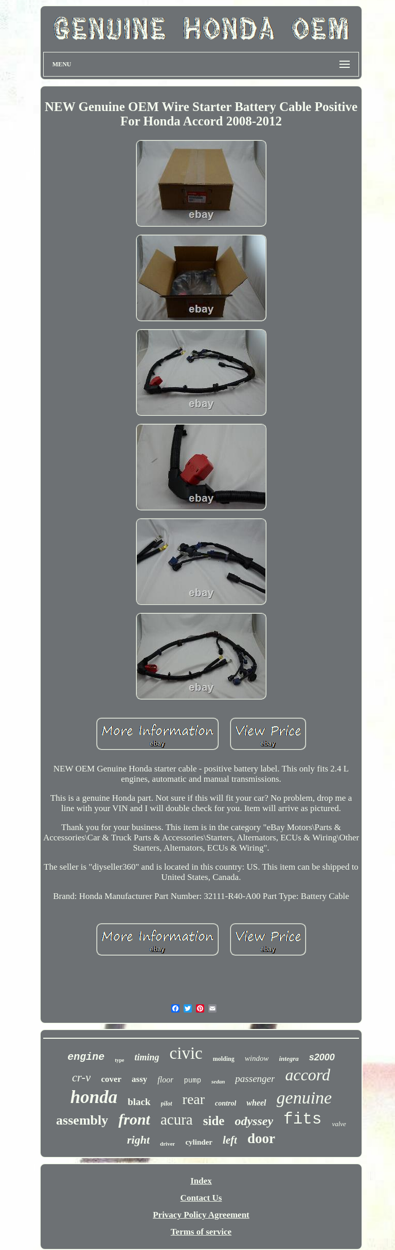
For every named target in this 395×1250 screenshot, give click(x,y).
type (119, 1060)
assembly (82, 1120)
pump (192, 1080)
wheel (256, 1102)
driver (167, 1144)
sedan (218, 1081)
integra (288, 1058)
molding (224, 1058)
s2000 (322, 1057)
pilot (166, 1103)
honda (93, 1097)
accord (307, 1074)
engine (85, 1057)
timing (147, 1057)
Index (201, 1181)
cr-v (81, 1077)
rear (194, 1099)
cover (111, 1079)
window (257, 1058)
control (225, 1103)
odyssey (254, 1121)
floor (165, 1079)
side (214, 1121)
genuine (304, 1097)
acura (176, 1119)
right (138, 1139)
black (139, 1101)
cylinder (198, 1142)
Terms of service (201, 1232)
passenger (255, 1078)
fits (302, 1119)
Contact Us (201, 1198)
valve (339, 1124)
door (261, 1138)
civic (186, 1053)
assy (139, 1079)
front (134, 1119)
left (230, 1140)
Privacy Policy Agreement (201, 1215)
